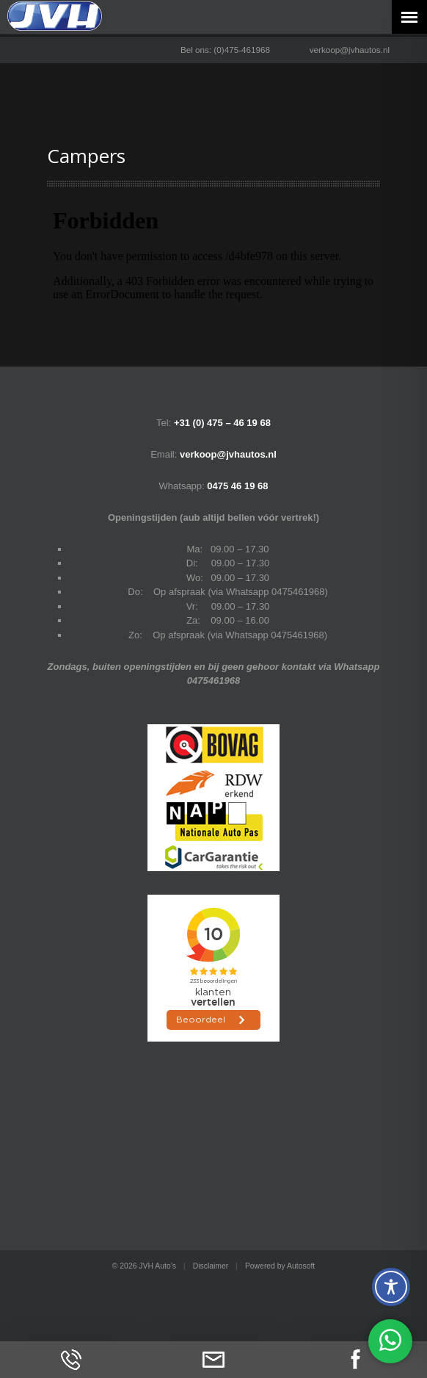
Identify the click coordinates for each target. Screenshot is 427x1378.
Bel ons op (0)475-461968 (71, 1359)
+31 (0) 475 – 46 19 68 (222, 422)
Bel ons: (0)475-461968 (225, 49)
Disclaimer (211, 1266)
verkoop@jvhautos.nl (350, 49)
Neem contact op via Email (213, 1359)
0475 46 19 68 (237, 485)
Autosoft (301, 1266)
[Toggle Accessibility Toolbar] (391, 1287)
